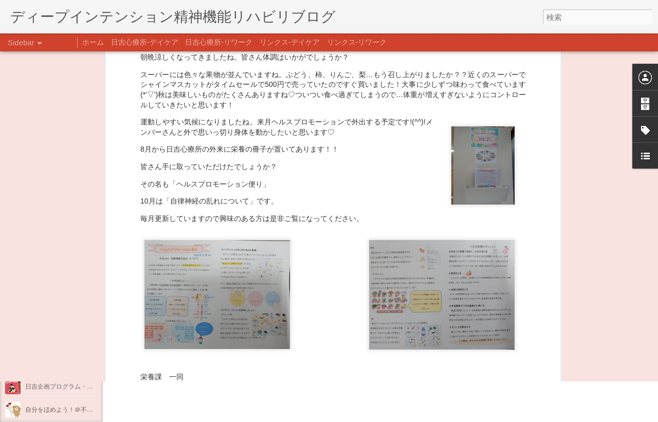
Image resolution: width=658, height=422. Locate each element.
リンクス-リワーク (357, 42)
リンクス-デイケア (290, 42)
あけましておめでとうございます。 (74, 340)
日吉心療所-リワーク (218, 42)
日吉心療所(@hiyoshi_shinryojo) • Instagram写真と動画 (235, 307)
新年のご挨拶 (43, 317)
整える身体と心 (46, 294)
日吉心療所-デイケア (144, 42)
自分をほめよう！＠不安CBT (65, 409)
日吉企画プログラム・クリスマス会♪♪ (77, 386)
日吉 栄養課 (390, 292)
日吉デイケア (351, 372)
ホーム (93, 42)
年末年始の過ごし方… (56, 363)
